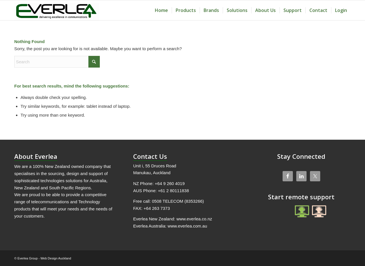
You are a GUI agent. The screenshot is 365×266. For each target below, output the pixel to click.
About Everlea (35, 156)
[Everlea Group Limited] (56, 10)
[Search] (57, 62)
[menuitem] (161, 10)
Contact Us (150, 156)
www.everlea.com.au (187, 226)
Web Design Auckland (55, 258)
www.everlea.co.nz (194, 218)
